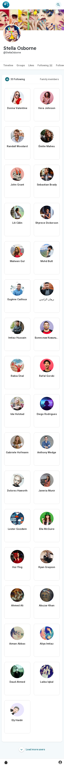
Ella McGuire (46, 528)
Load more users (32, 749)
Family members (49, 79)
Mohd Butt (46, 261)
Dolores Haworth (17, 490)
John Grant (17, 184)
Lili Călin (17, 222)
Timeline (8, 65)
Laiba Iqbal (46, 681)
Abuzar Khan (46, 605)
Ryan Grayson (46, 567)
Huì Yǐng (17, 567)
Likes (31, 65)
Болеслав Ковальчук (47, 337)
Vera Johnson (46, 108)
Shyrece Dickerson (46, 222)
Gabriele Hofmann (17, 452)
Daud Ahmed (17, 681)
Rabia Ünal (17, 375)
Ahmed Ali (17, 605)
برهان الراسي (46, 299)
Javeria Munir (46, 490)
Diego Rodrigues (47, 414)
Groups (21, 65)
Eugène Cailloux (17, 299)
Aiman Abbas (17, 643)
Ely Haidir (17, 720)
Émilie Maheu (47, 146)
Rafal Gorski (46, 375)
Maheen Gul (17, 261)
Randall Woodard (17, 146)
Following (45, 65)
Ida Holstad (17, 414)
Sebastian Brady (47, 184)
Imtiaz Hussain (17, 337)
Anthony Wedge (46, 452)
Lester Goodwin (17, 528)
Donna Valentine (17, 108)
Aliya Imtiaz (47, 643)
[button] (58, 5)
